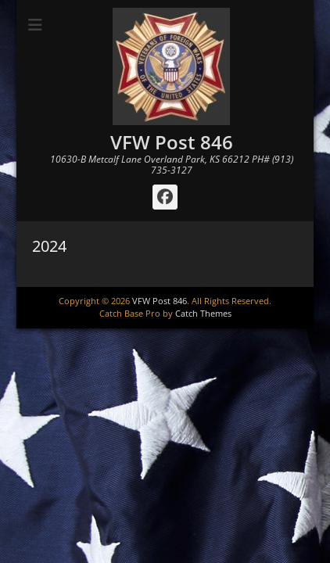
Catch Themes (203, 313)
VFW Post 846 (171, 142)
